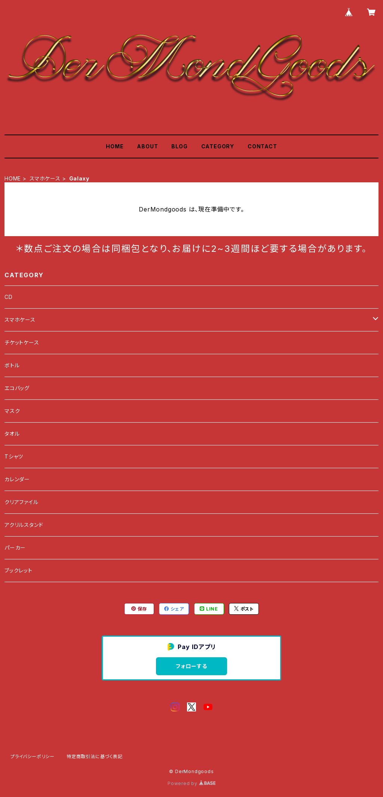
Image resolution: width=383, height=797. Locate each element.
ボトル (11, 365)
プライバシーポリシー (32, 756)
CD (8, 297)
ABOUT (147, 146)
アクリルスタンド (23, 525)
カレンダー (17, 479)
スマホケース (45, 178)
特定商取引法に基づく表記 (95, 756)
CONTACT (262, 146)
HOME (114, 146)
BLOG (179, 146)
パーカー (15, 547)
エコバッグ (17, 388)
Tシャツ (13, 456)
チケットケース (21, 342)
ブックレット (18, 570)
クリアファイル (21, 502)
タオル (11, 433)
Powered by (191, 783)
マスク (12, 411)
